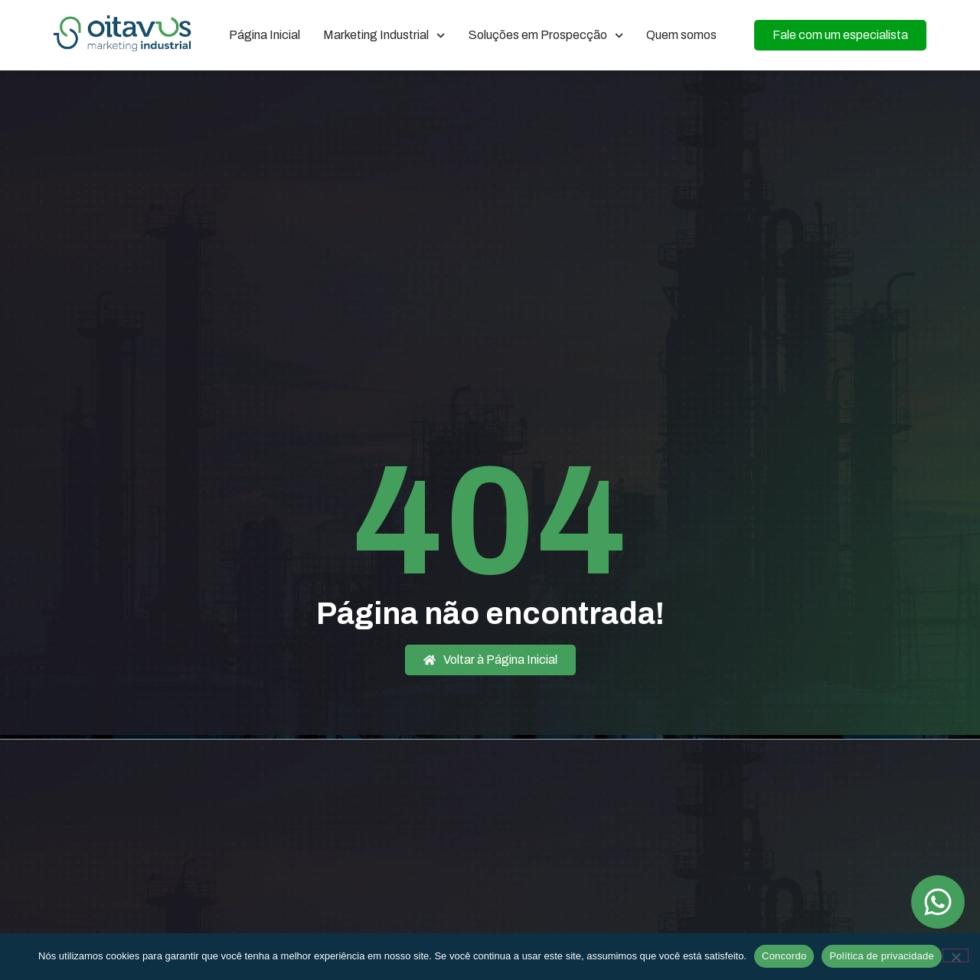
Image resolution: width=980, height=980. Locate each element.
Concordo (784, 956)
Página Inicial (264, 34)
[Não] (955, 955)
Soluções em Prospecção (546, 35)
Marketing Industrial (384, 35)
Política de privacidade (881, 956)
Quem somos (681, 34)
